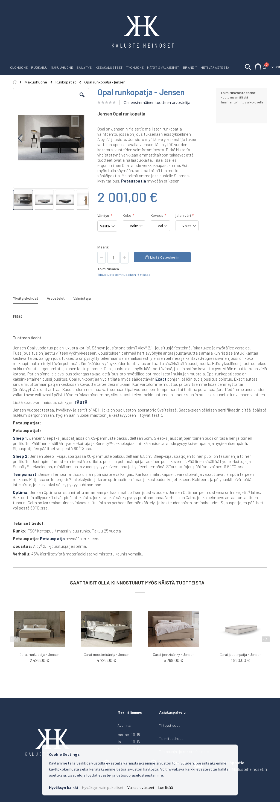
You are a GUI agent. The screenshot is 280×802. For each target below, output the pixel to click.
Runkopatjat (66, 82)
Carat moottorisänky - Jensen (107, 654)
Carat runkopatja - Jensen (39, 654)
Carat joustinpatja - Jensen (240, 654)
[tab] (29, 299)
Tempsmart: (25, 474)
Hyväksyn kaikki (63, 787)
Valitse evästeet (140, 787)
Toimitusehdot (171, 738)
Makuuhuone (36, 82)
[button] (82, 99)
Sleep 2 (20, 456)
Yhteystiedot (169, 725)
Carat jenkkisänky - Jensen (173, 654)
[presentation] (266, 639)
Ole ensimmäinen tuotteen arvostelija (157, 102)
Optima (20, 492)
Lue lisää (165, 787)
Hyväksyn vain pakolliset (102, 787)
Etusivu (15, 81)
